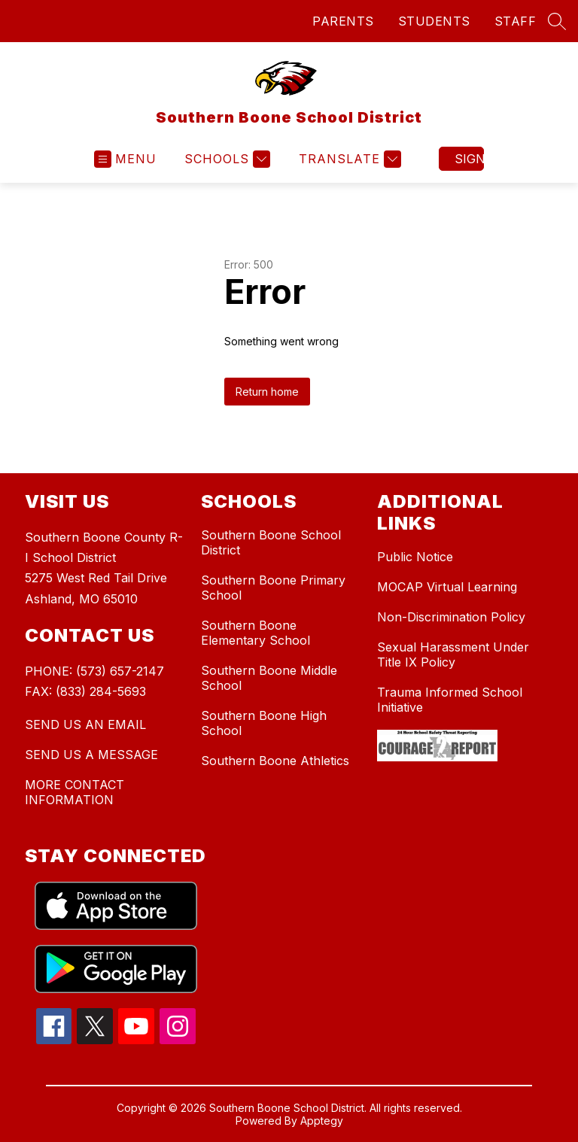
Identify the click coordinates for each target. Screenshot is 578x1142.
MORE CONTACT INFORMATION (74, 792)
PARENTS (343, 21)
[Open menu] (125, 159)
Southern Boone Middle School (269, 678)
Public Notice (415, 556)
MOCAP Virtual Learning (447, 586)
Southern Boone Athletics (275, 760)
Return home (267, 391)
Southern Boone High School (264, 723)
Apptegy (321, 1120)
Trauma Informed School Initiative (449, 700)
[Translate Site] (348, 159)
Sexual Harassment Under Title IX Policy (453, 654)
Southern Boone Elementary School (255, 633)
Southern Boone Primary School (273, 588)
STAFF (515, 21)
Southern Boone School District (271, 542)
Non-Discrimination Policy (451, 616)
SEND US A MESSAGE (91, 754)
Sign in (469, 158)
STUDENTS (434, 21)
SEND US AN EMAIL (85, 724)
